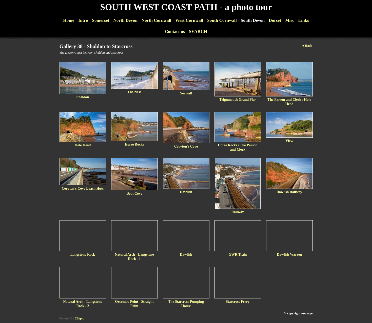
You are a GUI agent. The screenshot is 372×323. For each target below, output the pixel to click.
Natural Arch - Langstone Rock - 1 (134, 256)
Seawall (186, 93)
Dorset (275, 20)
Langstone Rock (82, 254)
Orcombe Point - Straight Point (134, 303)
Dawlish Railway (289, 192)
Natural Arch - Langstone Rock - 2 (82, 303)
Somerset (100, 20)
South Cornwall (222, 20)
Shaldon (82, 97)
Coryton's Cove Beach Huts (83, 188)
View (289, 141)
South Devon (253, 20)
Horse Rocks (134, 144)
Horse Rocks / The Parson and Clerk (237, 147)
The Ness (134, 92)
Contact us (175, 31)
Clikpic (79, 318)
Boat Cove (134, 193)
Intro (83, 20)
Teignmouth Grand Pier (237, 99)
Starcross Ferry (238, 301)
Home (68, 20)
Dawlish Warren (289, 254)
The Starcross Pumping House (186, 303)
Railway (237, 212)
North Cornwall (156, 20)
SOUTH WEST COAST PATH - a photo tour (186, 7)
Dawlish (186, 192)
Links (303, 20)
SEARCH (198, 31)
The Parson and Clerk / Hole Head (289, 101)
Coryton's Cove (186, 146)
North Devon (125, 20)
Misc (289, 20)
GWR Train (238, 254)
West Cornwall (189, 20)
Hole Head (83, 145)
